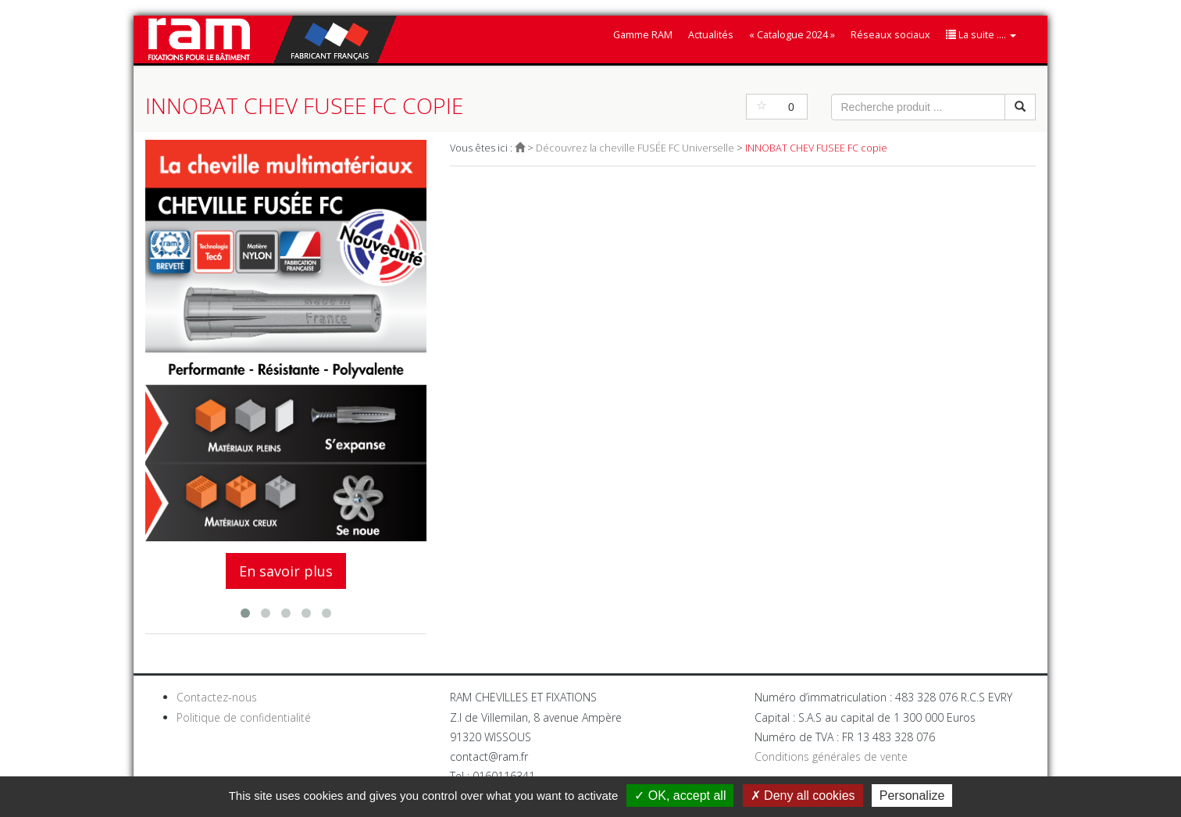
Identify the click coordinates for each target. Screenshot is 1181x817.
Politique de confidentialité (244, 717)
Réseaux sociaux (890, 34)
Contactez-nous (217, 697)
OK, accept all (680, 795)
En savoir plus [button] (286, 571)
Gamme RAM (643, 34)
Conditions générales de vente (831, 756)
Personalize (912, 795)
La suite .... (981, 34)
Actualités (710, 34)
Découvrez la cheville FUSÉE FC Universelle (635, 148)
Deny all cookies (803, 795)
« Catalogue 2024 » (792, 34)
